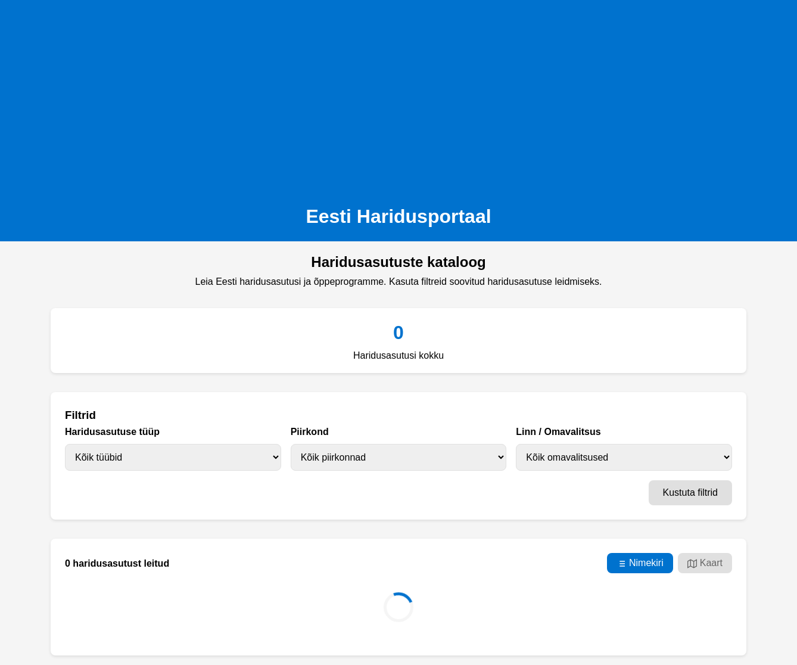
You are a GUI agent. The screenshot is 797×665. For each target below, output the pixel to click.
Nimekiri (640, 563)
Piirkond (310, 432)
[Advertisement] (398, 98)
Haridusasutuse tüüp (112, 432)
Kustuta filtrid (690, 492)
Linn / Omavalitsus (558, 432)
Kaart (705, 563)
